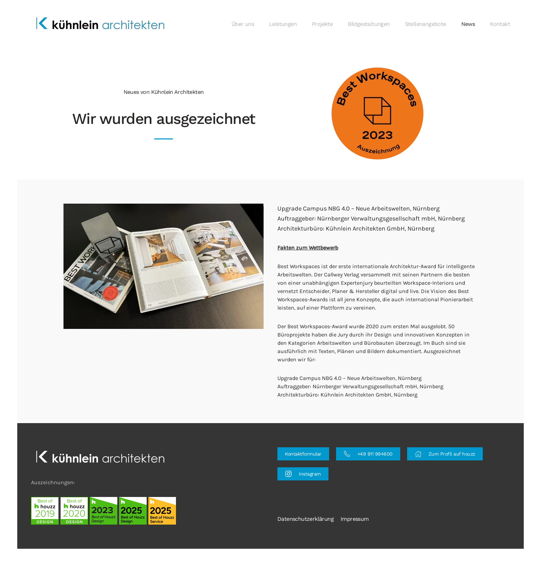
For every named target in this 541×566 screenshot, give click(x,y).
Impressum (355, 519)
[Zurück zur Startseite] (101, 24)
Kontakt (500, 24)
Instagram (303, 473)
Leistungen (283, 24)
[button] (377, 113)
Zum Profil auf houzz (445, 453)
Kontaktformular (303, 454)
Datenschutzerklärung (305, 519)
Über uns (243, 24)
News (468, 24)
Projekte (322, 24)
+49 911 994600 (368, 453)
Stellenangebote (425, 24)
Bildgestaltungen (369, 24)
